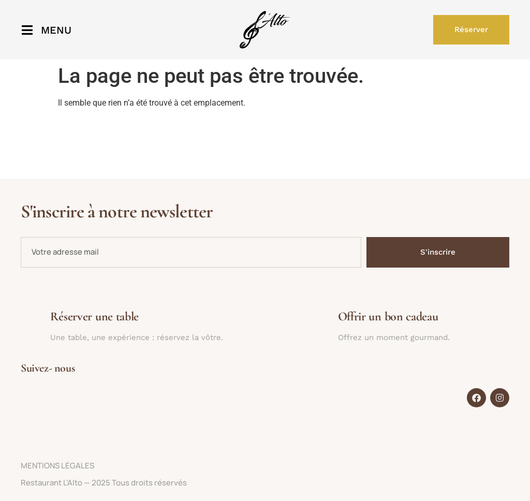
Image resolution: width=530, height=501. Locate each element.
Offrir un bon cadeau (388, 316)
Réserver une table (94, 316)
